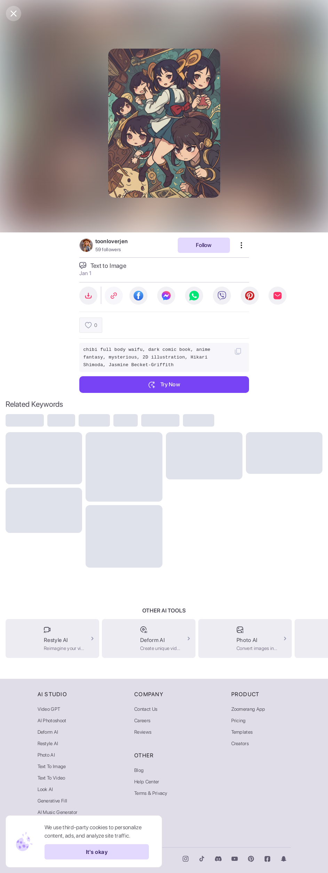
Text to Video (51, 778)
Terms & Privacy (151, 793)
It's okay (97, 851)
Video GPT (49, 709)
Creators (240, 743)
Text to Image (52, 766)
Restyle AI (48, 743)
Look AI (45, 789)
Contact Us (145, 709)
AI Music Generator (58, 812)
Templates (242, 732)
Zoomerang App (248, 709)
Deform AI (48, 732)
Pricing (238, 720)
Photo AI (46, 755)
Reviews (142, 732)
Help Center (146, 781)
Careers (142, 720)
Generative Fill (52, 801)
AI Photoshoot (52, 720)
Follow (203, 245)
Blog (139, 770)
